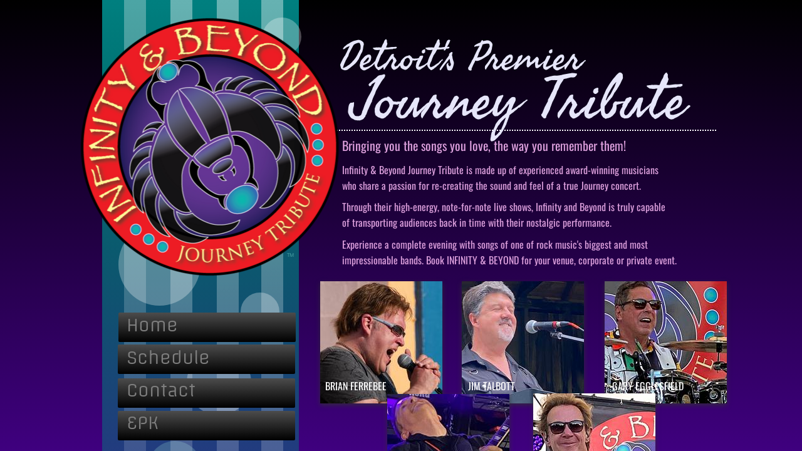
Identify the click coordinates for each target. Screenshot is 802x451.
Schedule (168, 357)
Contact (161, 390)
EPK (143, 422)
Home (152, 325)
